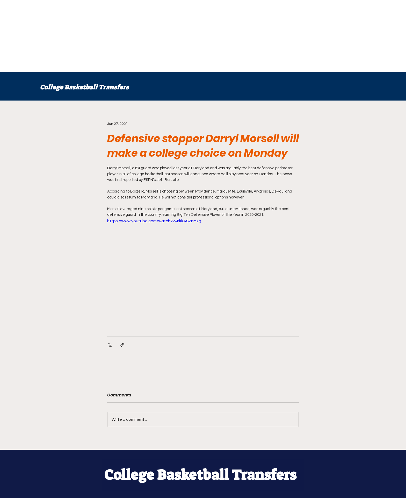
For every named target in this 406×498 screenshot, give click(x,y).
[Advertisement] (155, 36)
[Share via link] (122, 344)
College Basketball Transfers (84, 87)
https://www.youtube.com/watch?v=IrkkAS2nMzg (154, 221)
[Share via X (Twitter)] (109, 344)
